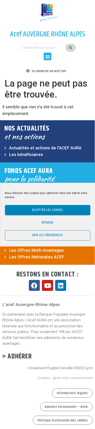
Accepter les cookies (47, 210)
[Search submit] (70, 48)
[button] (47, 56)
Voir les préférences (47, 235)
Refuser (47, 222)
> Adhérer (17, 356)
